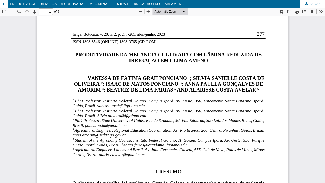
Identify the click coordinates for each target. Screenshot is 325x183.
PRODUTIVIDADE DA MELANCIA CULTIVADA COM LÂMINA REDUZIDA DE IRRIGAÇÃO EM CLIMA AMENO (97, 3)
